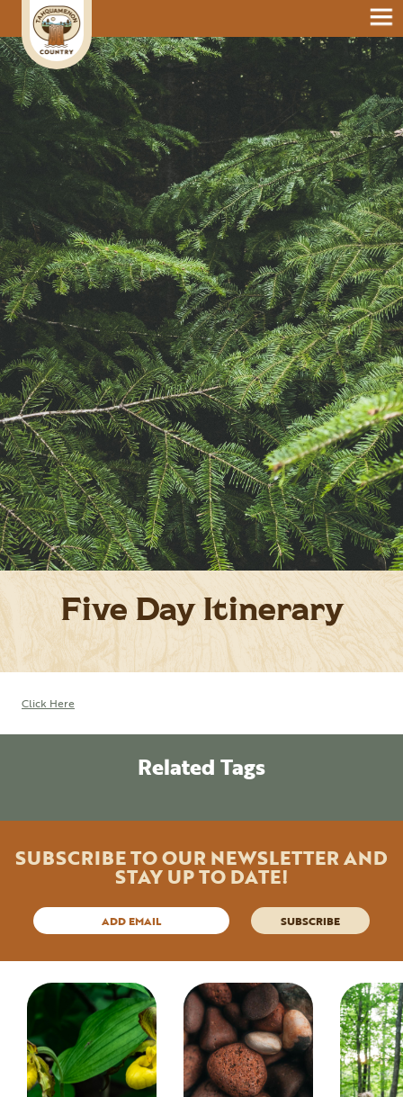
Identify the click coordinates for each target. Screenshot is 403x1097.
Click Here (48, 703)
